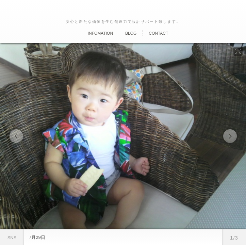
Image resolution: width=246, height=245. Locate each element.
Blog (130, 33)
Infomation (100, 33)
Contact (158, 33)
